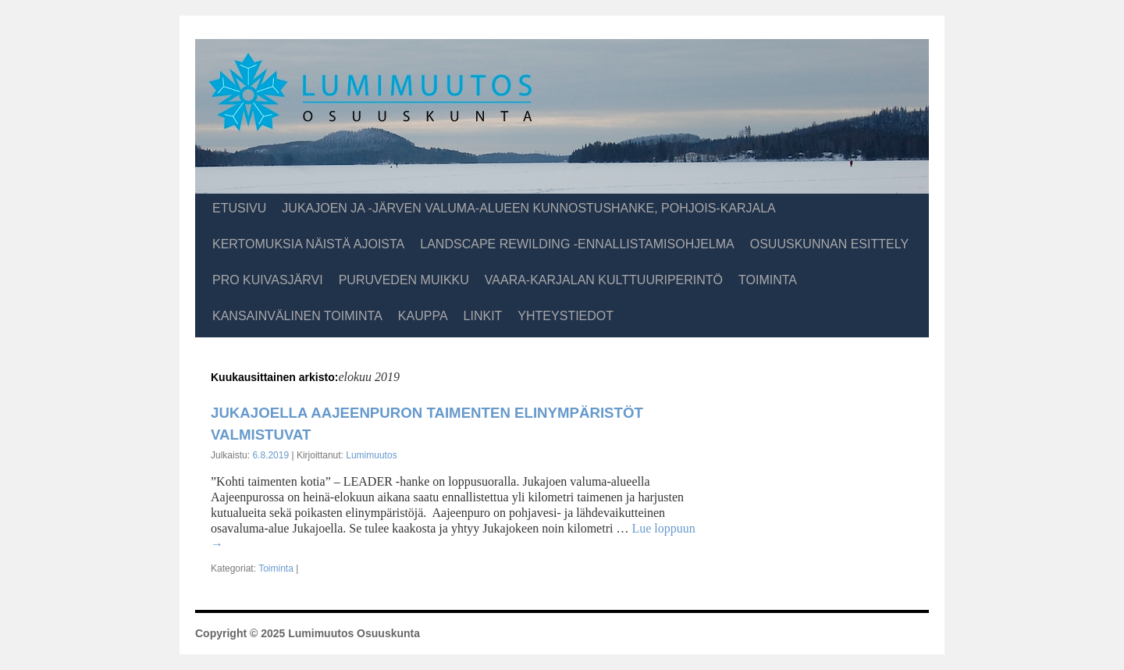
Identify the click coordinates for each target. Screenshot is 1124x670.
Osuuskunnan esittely (829, 244)
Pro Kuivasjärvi (267, 280)
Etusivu (239, 208)
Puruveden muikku (404, 280)
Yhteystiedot (566, 316)
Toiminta (767, 280)
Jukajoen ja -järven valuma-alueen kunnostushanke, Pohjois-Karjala (528, 208)
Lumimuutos (371, 455)
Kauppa (423, 316)
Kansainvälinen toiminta (297, 316)
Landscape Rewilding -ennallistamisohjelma (577, 244)
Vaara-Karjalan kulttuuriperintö (604, 280)
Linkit (483, 316)
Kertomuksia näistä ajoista (308, 244)
